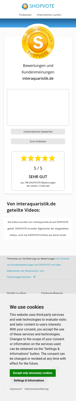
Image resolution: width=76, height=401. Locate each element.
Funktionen (25, 14)
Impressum (16, 389)
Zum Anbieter (38, 141)
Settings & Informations (29, 380)
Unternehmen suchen (49, 14)
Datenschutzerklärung (36, 389)
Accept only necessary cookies (32, 373)
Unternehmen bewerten (38, 131)
